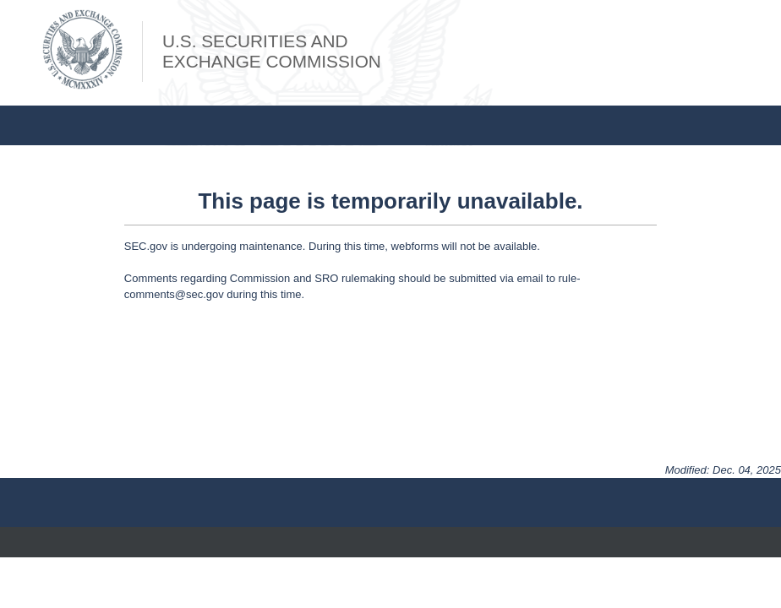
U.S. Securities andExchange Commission (271, 51)
